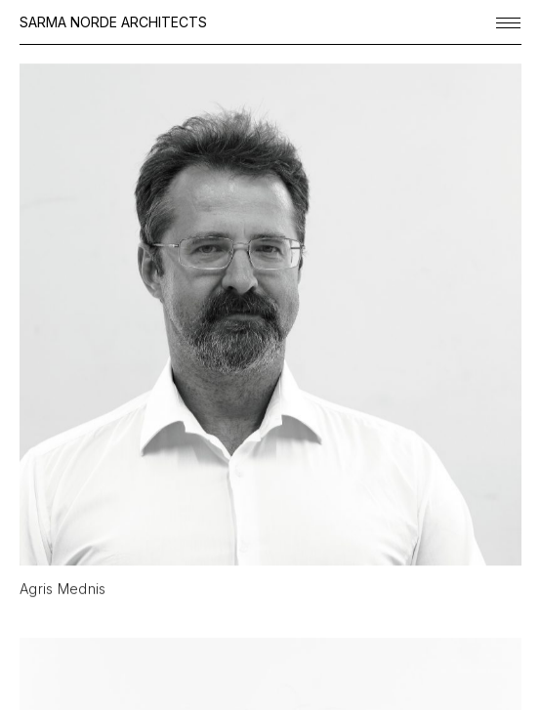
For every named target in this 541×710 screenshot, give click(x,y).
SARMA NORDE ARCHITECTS (113, 22)
